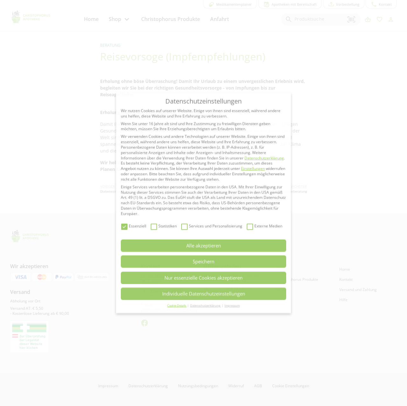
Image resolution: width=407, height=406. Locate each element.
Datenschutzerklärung (264, 158)
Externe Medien (264, 226)
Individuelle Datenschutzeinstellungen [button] (203, 293)
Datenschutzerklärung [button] (205, 305)
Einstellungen (253, 168)
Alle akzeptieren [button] (203, 245)
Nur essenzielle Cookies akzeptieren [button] (203, 277)
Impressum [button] (232, 305)
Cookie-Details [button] (177, 305)
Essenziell (133, 226)
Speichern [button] (203, 261)
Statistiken (164, 226)
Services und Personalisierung (211, 226)
